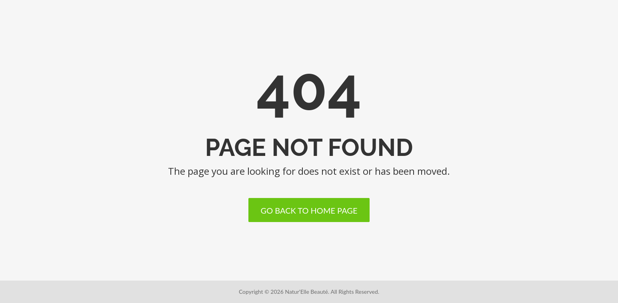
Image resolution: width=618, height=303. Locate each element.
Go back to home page (309, 210)
